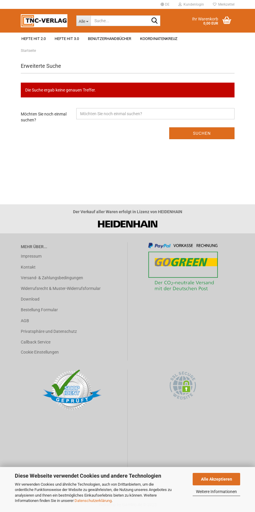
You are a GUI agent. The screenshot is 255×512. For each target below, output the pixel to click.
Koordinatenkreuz (159, 38)
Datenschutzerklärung (93, 500)
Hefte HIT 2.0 (33, 38)
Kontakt (28, 267)
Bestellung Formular (39, 309)
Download (30, 299)
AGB (25, 320)
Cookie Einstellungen (40, 352)
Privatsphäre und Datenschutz (49, 331)
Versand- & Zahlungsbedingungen (52, 277)
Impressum (31, 256)
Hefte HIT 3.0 (67, 38)
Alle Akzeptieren (216, 479)
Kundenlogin (191, 4)
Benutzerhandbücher (109, 38)
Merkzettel (224, 4)
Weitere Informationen (216, 491)
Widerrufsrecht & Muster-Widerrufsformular (61, 288)
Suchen (202, 133)
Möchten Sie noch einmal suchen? (43, 117)
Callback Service (35, 342)
